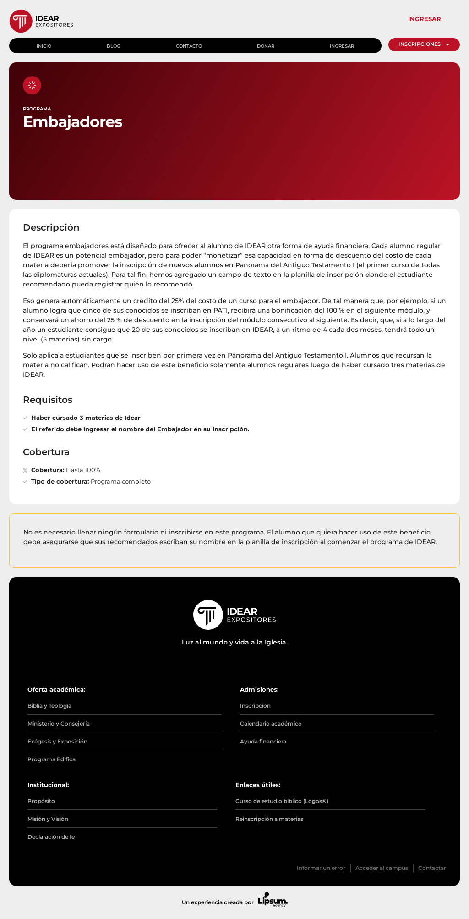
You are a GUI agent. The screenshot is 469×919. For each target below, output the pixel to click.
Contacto (189, 45)
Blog (113, 45)
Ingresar (343, 45)
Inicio (44, 45)
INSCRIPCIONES (424, 44)
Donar (266, 45)
